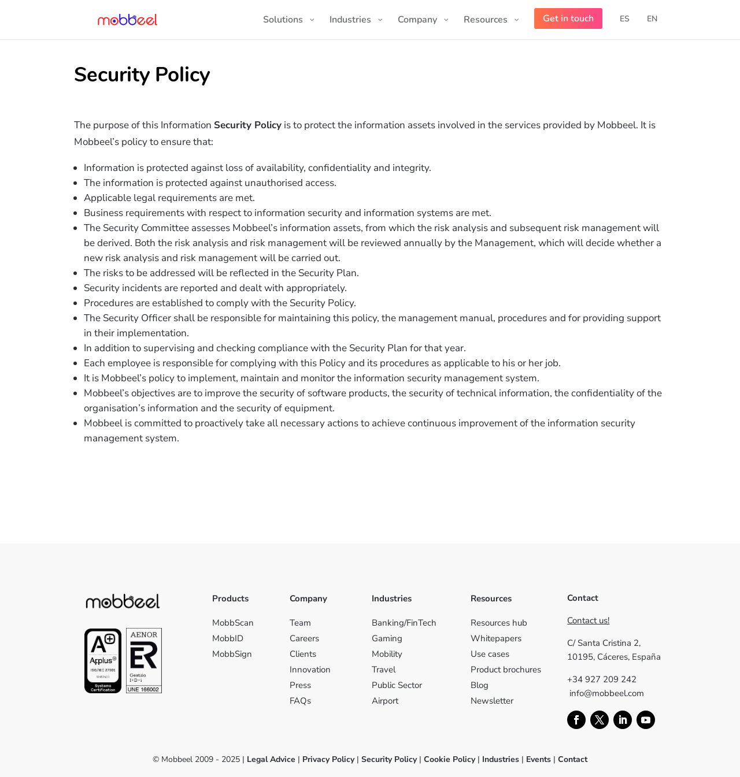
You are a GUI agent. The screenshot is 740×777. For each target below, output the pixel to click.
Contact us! (588, 620)
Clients (303, 654)
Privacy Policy (328, 759)
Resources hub (499, 623)
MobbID (227, 638)
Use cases (490, 654)
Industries (500, 759)
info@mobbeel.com (606, 693)
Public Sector (397, 685)
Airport (385, 701)
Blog (480, 685)
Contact (572, 759)
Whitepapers (496, 638)
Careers (304, 638)
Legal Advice (271, 759)
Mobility (387, 654)
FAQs (300, 701)
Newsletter (492, 701)
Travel (383, 669)
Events (538, 759)
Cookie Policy (448, 759)
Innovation (310, 669)
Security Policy (389, 759)
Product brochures (506, 669)
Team (300, 623)
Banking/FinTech (404, 623)
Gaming (387, 638)
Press (300, 685)
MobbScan (233, 623)
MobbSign (232, 654)
